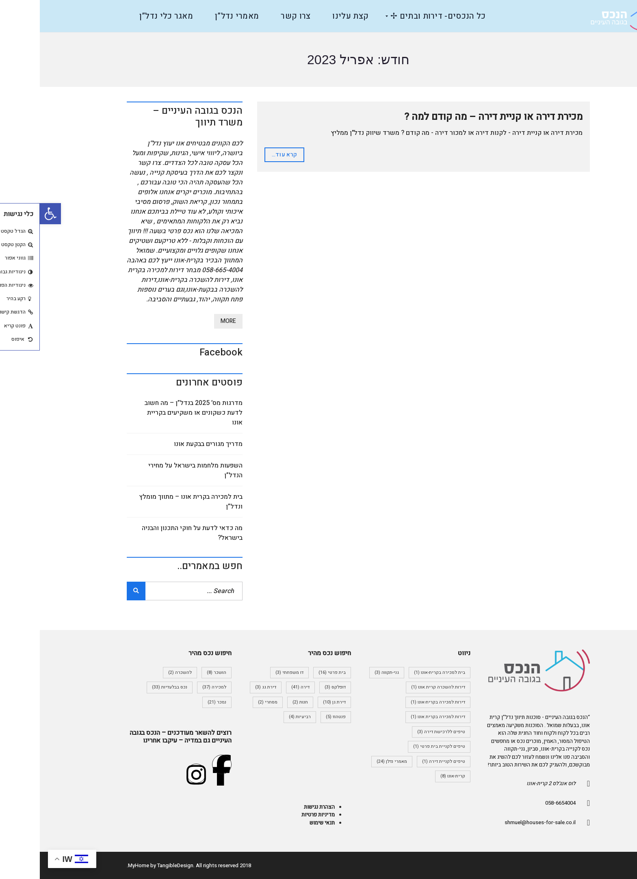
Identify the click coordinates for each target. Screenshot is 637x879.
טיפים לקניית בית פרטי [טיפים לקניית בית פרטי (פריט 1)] (399, 746)
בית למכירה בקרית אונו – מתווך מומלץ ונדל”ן (151, 501)
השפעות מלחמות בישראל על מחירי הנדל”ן (155, 470)
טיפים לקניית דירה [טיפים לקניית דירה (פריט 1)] (403, 761)
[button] (10, 213)
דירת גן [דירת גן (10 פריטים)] (294, 702)
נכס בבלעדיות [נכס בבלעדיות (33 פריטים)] (129, 687)
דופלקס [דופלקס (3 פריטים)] (295, 687)
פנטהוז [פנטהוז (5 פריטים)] (296, 716)
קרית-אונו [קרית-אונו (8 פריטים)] (413, 776)
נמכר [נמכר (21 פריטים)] (177, 702)
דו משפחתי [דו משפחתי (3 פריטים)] (250, 672)
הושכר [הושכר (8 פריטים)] (176, 672)
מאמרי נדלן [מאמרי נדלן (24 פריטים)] (352, 761)
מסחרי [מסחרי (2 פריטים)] (228, 702)
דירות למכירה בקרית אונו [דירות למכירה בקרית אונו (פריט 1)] (398, 716)
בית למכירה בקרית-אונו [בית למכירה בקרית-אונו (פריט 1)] (399, 672)
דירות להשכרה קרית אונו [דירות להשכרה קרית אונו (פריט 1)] (398, 687)
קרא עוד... (244, 154)
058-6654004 (520, 803)
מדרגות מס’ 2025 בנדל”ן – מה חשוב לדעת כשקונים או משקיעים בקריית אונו (154, 412)
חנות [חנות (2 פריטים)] (260, 702)
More (188, 321)
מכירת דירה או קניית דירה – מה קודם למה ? (453, 117)
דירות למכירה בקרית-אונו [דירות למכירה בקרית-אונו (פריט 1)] (398, 702)
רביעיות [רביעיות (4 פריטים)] (260, 716)
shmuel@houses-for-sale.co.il (500, 822)
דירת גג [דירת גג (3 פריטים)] (225, 687)
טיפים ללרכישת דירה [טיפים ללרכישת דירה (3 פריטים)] (401, 731)
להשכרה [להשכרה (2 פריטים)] (140, 672)
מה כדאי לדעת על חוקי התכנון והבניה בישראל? (152, 533)
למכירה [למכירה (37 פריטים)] (174, 687)
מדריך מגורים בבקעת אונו (168, 444)
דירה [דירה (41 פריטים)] (260, 687)
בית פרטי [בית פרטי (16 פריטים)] (292, 672)
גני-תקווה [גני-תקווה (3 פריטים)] (347, 672)
